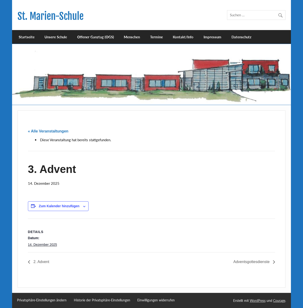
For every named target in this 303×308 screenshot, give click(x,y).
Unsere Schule (56, 37)
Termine (156, 37)
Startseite (27, 37)
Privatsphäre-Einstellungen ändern (42, 300)
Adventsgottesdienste (252, 262)
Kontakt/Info (183, 37)
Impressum (212, 37)
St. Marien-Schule (51, 16)
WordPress (258, 301)
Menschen (132, 37)
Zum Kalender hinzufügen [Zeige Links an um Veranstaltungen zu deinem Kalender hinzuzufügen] (59, 206)
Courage (279, 301)
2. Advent (40, 262)
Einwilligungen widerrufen (156, 300)
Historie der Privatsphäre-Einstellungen (102, 300)
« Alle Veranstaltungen (48, 131)
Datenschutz (241, 37)
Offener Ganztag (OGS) (95, 37)
